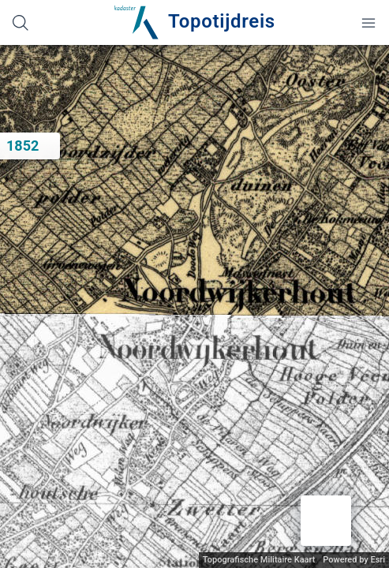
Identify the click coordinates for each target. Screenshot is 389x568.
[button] (326, 520)
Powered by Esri (354, 560)
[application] (194, 306)
